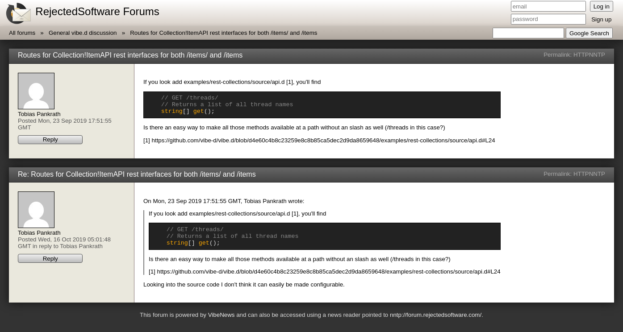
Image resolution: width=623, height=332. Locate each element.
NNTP (597, 54)
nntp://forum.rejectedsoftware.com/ (435, 323)
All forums (22, 32)
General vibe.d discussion (83, 32)
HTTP (581, 54)
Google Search (589, 33)
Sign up (601, 19)
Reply (50, 139)
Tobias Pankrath (39, 114)
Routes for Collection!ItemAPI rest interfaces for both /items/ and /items (223, 32)
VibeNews (221, 323)
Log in (602, 6)
